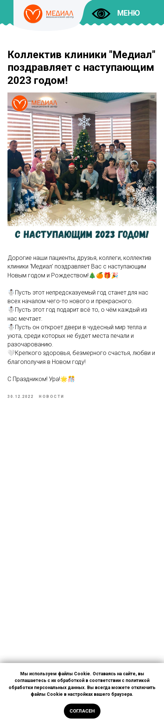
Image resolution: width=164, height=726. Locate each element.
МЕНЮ (128, 13)
